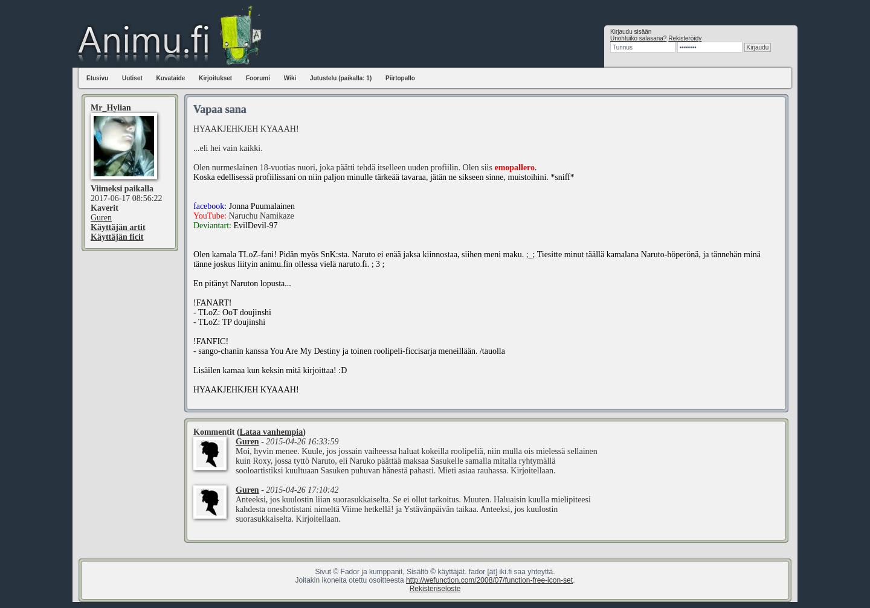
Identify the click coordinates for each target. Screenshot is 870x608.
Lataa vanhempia (271, 432)
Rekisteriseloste (435, 588)
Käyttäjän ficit (117, 237)
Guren (101, 217)
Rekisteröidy (684, 38)
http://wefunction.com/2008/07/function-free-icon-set (489, 580)
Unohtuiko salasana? (638, 38)
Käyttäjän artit (118, 227)
